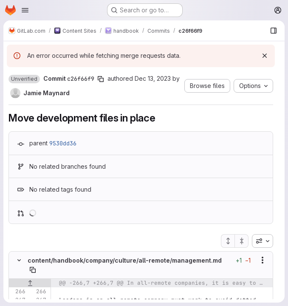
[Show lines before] (30, 283)
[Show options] (262, 260)
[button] (24, 79)
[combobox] (262, 241)
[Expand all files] (227, 241)
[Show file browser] (273, 30)
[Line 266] (18, 291)
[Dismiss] (265, 56)
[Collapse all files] (241, 241)
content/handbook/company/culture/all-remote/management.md (125, 260)
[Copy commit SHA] (101, 79)
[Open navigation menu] (25, 10)
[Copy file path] (33, 270)
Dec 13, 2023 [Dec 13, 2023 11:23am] (153, 78)
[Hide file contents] (19, 260)
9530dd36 (62, 143)
